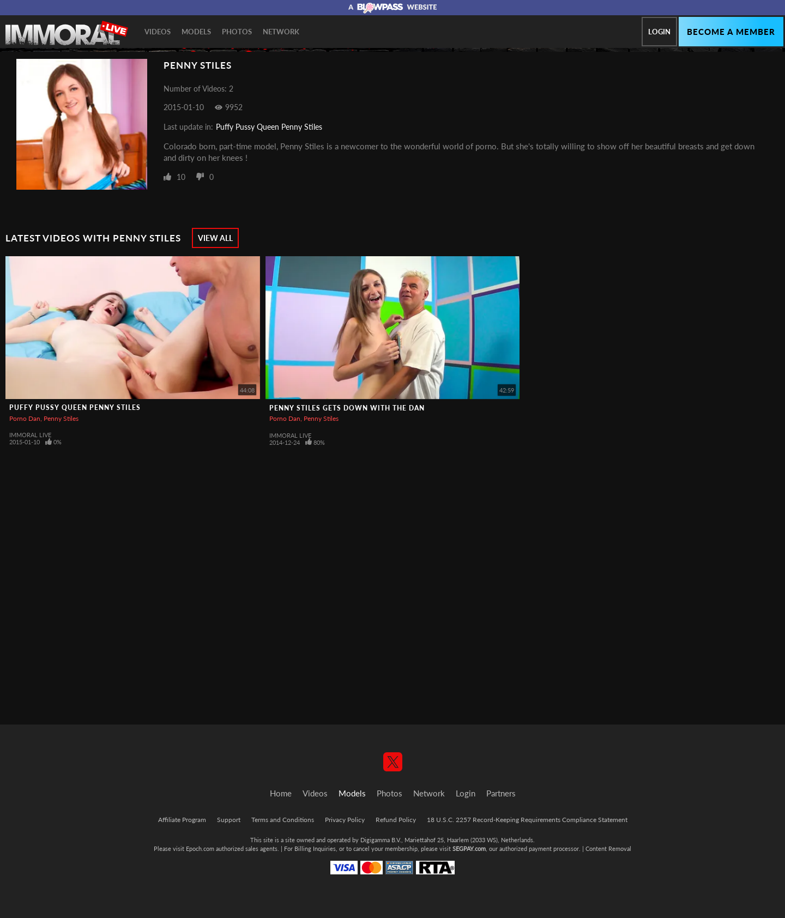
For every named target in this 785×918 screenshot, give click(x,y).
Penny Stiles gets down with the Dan (347, 408)
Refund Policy (396, 820)
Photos (237, 31)
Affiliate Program (182, 820)
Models (196, 31)
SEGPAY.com (469, 848)
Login (659, 31)
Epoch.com (200, 848)
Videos (157, 31)
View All (215, 238)
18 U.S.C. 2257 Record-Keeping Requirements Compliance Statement (527, 820)
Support (228, 820)
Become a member (731, 32)
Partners (501, 793)
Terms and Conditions (282, 820)
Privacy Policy (345, 820)
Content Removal (608, 848)
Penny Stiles (61, 418)
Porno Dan (24, 418)
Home (281, 793)
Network (281, 31)
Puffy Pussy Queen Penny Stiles (269, 126)
